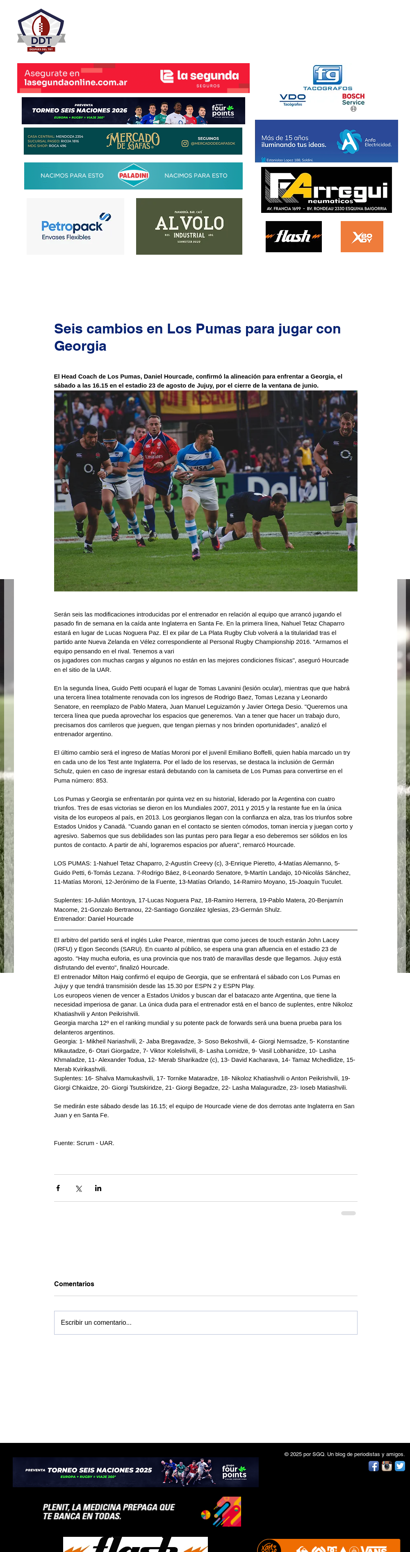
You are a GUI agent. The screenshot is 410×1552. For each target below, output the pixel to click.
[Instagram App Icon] (387, 1466)
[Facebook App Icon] (374, 1466)
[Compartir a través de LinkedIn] (98, 1188)
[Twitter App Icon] (400, 1466)
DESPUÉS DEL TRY (128, 27)
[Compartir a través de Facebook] (58, 1188)
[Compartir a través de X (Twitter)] (78, 1188)
